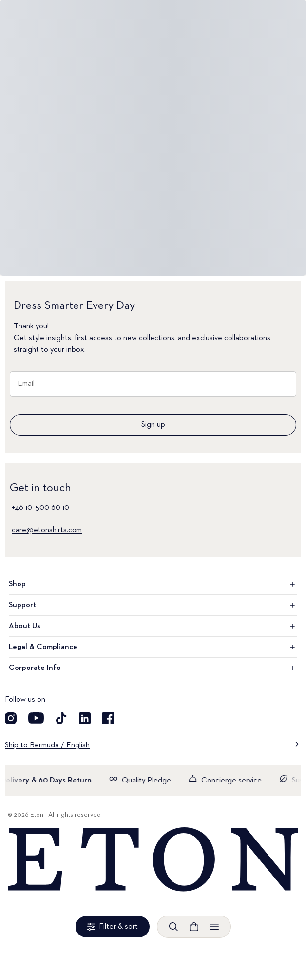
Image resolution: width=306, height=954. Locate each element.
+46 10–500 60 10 (40, 508)
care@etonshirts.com (47, 530)
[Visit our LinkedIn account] (85, 718)
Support (153, 605)
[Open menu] (214, 926)
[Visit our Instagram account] (11, 718)
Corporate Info (153, 668)
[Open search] (173, 926)
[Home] (153, 860)
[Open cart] (194, 926)
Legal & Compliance (153, 647)
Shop (153, 584)
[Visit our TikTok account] (61, 718)
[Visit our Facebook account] (108, 718)
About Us (153, 626)
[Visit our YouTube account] (36, 718)
